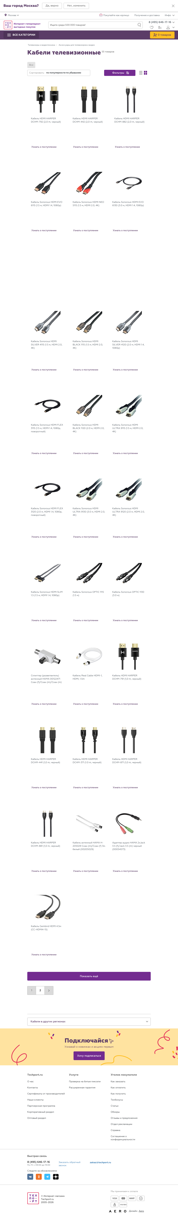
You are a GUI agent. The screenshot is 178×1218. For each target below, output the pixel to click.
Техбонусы (117, 1100)
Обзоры (115, 1112)
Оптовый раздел (36, 1118)
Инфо (170, 15)
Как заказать (118, 1081)
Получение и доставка (147, 15)
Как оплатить (118, 1087)
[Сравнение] (159, 28)
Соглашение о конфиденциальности (123, 1138)
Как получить (118, 1093)
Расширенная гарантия (82, 1087)
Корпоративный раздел (40, 1112)
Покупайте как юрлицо (116, 15)
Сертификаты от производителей (46, 1093)
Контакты (32, 1087)
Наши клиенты (35, 1100)
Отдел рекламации (121, 1124)
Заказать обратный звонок (69, 1164)
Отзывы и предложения (124, 1118)
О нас (30, 1081)
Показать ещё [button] (89, 976)
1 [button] (31, 990)
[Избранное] (151, 28)
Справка (115, 1130)
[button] (52, 6)
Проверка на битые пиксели (85, 1081)
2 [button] (40, 990)
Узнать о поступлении (43, 147)
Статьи (114, 1106)
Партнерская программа (41, 1106)
